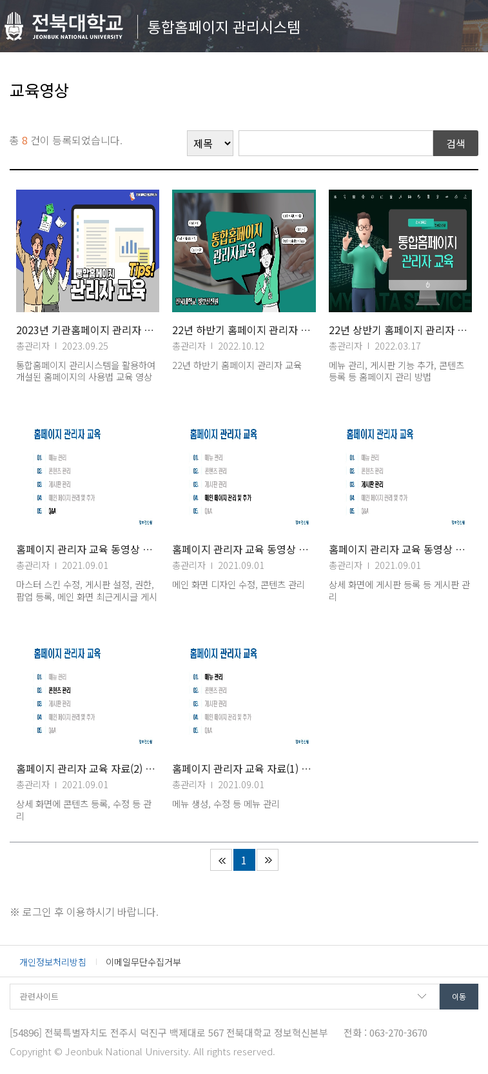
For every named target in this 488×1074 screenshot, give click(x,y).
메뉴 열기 (464, 23)
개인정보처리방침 (52, 961)
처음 (221, 860)
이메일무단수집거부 (143, 961)
